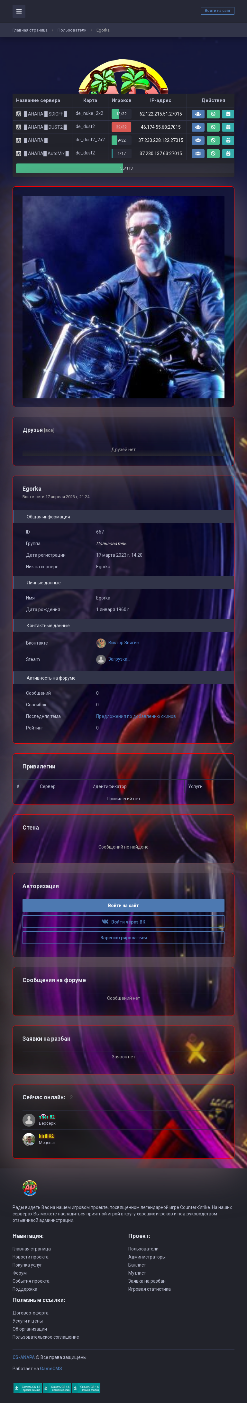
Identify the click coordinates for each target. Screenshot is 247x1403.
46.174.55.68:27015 (161, 127)
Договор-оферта (31, 1312)
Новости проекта (31, 1256)
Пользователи (72, 30)
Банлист (137, 1265)
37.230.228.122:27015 (160, 140)
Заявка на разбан (147, 1281)
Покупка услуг (27, 1265)
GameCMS (51, 1368)
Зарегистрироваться (123, 937)
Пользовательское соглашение (46, 1337)
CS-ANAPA (24, 1357)
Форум (20, 1273)
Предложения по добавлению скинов (136, 716)
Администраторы (147, 1256)
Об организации (30, 1329)
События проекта (31, 1281)
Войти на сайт (218, 10)
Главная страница (30, 30)
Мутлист (137, 1273)
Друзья (38, 429)
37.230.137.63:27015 (161, 153)
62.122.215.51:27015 (161, 113)
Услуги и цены (28, 1321)
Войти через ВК (123, 921)
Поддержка (25, 1289)
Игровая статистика (149, 1289)
